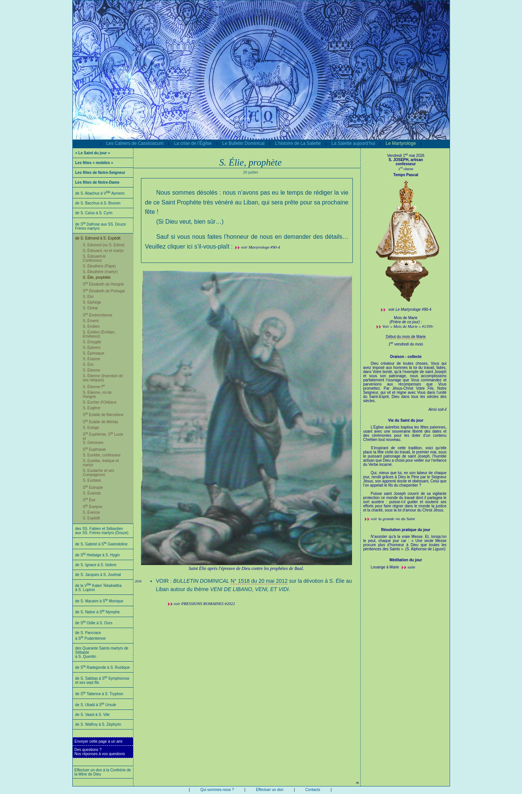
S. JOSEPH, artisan (406, 160)
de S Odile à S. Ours (94, 623)
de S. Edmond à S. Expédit (98, 238)
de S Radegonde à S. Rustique (102, 667)
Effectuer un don (269, 790)
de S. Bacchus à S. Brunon (98, 203)
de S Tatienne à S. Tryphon (99, 694)
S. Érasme (92, 359)
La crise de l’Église (193, 143)
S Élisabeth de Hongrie (103, 284)
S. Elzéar (90, 308)
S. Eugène (92, 408)
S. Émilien (91, 326)
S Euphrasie (94, 449)
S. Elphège (92, 302)
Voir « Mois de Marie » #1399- (407, 326)
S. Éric (88, 364)
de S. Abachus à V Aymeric (100, 193)
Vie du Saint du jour (406, 420)
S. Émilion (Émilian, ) (99, 334)
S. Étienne (91, 370)
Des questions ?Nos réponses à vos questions (100, 752)
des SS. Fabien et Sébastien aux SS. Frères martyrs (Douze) (102, 531)
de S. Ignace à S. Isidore (96, 565)
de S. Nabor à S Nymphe (97, 612)
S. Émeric (91, 321)
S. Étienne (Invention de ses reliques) (103, 378)
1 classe (405, 169)
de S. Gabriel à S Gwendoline (101, 544)
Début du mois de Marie (406, 337)
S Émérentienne (98, 315)
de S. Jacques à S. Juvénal (98, 575)
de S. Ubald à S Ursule (95, 705)
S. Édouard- (94, 258)
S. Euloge (91, 427)
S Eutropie (93, 487)
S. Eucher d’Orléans (100, 402)
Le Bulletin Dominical (243, 143)
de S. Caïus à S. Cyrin (94, 213)
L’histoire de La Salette (298, 143)
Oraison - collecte (406, 357)
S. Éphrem (92, 348)
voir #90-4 (410, 309)
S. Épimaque (93, 353)
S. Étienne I (94, 387)
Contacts (312, 790)
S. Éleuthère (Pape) (99, 266)
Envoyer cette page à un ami (98, 741)
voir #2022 (204, 603)
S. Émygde (92, 342)
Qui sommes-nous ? (217, 790)
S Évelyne (93, 507)
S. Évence (91, 512)
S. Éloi (88, 297)
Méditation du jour (405, 560)
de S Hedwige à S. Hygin (97, 555)
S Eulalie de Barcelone (103, 415)
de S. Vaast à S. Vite (92, 715)
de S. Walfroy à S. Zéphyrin (98, 724)
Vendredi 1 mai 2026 (405, 156)
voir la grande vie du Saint (392, 518)
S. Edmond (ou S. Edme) (104, 245)
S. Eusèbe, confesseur (102, 455)
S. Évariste (92, 493)
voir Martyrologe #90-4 (260, 247)
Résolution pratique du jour (405, 530)
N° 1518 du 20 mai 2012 (259, 581)
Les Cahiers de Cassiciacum (135, 143)
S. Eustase (92, 480)
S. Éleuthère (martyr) (100, 272)
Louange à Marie (385, 567)
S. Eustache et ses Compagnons (98, 472)
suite (411, 567)
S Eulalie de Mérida (100, 422)
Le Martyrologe (401, 143)
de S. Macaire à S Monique (99, 601)
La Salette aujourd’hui (353, 143)
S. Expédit (91, 518)
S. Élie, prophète (97, 277)
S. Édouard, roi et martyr (103, 251)
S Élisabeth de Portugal (104, 291)
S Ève (89, 500)
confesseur (406, 164)
